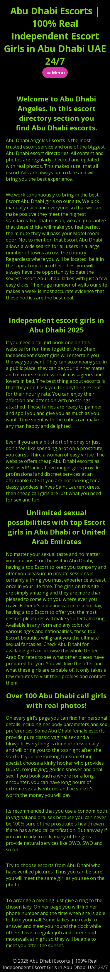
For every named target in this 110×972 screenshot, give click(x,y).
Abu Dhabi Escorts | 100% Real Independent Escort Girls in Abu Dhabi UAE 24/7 (55, 35)
